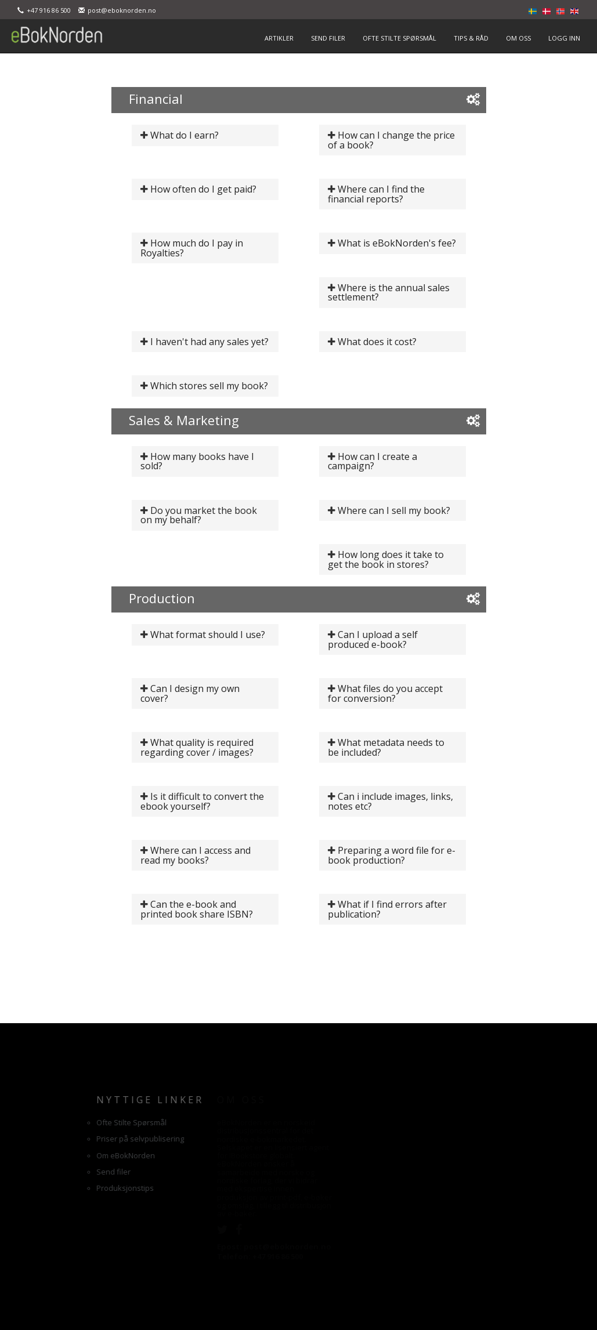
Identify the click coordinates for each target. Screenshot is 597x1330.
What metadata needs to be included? (386, 747)
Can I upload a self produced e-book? (373, 639)
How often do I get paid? (203, 189)
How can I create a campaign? (373, 461)
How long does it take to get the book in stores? (386, 559)
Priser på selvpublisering (79, 1138)
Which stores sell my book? (209, 385)
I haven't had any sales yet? (209, 341)
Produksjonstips (64, 1188)
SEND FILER (328, 38)
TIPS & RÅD (471, 38)
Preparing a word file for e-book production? (392, 855)
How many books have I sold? (197, 461)
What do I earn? (184, 135)
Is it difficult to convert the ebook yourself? (202, 801)
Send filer (52, 1171)
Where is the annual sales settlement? (389, 292)
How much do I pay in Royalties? (192, 248)
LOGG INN (564, 38)
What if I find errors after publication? (387, 909)
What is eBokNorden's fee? (397, 243)
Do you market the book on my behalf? (199, 515)
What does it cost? (377, 341)
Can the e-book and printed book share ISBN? (196, 909)
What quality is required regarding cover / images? (197, 747)
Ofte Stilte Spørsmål (70, 1122)
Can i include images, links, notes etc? (391, 801)
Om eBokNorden (64, 1155)
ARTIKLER (279, 38)
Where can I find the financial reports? (376, 194)
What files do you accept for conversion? (385, 693)
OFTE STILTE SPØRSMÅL (399, 38)
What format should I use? (207, 634)
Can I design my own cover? (190, 693)
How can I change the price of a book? (391, 140)
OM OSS (518, 38)
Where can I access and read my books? (195, 855)
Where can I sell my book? (394, 510)
